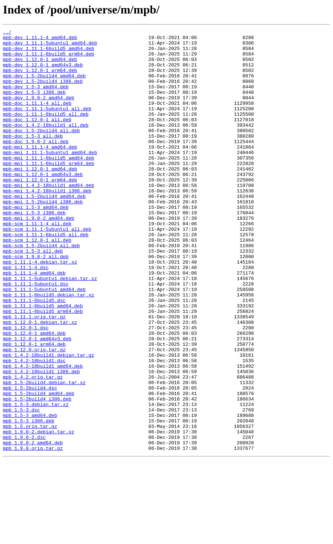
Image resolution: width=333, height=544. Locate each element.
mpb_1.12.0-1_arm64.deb (34, 407)
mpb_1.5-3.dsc (21, 486)
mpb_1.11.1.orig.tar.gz (34, 374)
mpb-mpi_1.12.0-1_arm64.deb (40, 210)
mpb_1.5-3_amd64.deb (30, 493)
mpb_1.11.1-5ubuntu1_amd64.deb (44, 341)
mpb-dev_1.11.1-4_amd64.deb (40, 39)
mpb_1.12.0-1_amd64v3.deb (37, 401)
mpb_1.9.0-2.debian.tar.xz (38, 512)
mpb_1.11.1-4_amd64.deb (34, 322)
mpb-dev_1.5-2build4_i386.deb (43, 92)
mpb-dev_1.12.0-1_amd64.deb (40, 65)
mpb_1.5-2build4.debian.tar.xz (44, 453)
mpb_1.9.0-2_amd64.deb (33, 525)
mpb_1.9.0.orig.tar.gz (33, 532)
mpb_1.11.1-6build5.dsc (34, 355)
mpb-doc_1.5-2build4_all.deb (41, 151)
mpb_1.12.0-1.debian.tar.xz (40, 381)
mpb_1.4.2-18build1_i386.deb (41, 440)
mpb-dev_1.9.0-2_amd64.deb (38, 111)
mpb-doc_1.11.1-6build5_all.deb (45, 131)
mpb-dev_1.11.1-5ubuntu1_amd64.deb (50, 46)
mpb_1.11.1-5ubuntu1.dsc (35, 335)
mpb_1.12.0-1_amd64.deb (34, 394)
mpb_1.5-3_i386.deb (28, 499)
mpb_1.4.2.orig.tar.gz (33, 447)
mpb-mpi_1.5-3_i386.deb (34, 249)
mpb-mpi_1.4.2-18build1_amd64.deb (48, 217)
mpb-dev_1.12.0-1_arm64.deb (40, 79)
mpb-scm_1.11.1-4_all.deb (37, 263)
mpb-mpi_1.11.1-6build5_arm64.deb (48, 190)
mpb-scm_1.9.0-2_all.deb (35, 302)
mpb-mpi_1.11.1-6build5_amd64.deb (48, 184)
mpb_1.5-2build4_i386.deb (37, 473)
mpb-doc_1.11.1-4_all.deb (37, 118)
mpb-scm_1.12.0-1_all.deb (37, 282)
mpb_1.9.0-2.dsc (24, 519)
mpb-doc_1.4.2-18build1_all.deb (45, 144)
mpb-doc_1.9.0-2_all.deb (35, 164)
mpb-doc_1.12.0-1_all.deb (37, 138)
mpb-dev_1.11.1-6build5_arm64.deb (48, 59)
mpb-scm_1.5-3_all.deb (33, 295)
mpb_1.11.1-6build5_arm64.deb (43, 368)
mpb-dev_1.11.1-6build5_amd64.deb (48, 52)
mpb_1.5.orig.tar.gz (30, 506)
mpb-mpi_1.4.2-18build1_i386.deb (47, 223)
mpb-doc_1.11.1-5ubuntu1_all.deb (47, 125)
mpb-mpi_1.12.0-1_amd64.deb (40, 197)
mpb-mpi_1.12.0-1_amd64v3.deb (43, 203)
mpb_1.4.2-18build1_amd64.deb (43, 433)
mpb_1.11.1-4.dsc (26, 315)
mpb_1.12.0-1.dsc (26, 387)
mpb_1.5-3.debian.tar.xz (35, 479)
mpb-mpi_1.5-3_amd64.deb (35, 243)
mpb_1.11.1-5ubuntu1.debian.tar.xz (50, 328)
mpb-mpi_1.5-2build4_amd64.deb (44, 230)
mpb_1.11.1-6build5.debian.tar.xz (48, 348)
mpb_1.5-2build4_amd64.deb (38, 466)
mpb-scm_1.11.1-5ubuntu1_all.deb (47, 269)
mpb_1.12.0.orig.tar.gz (34, 414)
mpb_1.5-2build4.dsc (30, 460)
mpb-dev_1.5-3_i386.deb (34, 105)
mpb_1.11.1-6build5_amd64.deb (43, 361)
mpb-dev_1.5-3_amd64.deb (35, 98)
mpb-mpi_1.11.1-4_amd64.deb (40, 171)
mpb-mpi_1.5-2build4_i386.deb (43, 236)
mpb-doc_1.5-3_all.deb (33, 157)
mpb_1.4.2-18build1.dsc (34, 427)
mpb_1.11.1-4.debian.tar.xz (40, 309)
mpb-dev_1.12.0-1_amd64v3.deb (43, 72)
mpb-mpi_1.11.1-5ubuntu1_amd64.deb (50, 177)
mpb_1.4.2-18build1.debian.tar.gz (48, 420)
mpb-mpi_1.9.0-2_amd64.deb (38, 256)
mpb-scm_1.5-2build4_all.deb (41, 289)
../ (7, 33)
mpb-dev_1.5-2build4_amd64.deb (44, 85)
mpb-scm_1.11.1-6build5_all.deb (45, 276)
